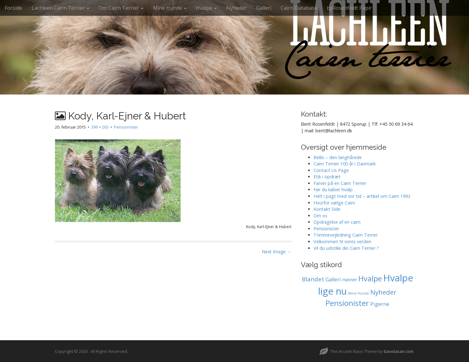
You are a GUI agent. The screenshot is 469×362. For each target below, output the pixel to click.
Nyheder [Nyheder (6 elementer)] (383, 292)
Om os (320, 216)
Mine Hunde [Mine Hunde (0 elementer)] (358, 293)
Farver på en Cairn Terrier (340, 183)
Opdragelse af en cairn (337, 222)
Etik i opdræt (327, 177)
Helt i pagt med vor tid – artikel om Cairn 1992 (362, 196)
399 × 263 (99, 127)
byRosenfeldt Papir (349, 7)
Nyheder (236, 7)
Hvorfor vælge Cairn (334, 203)
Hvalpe (206, 7)
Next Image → (276, 252)
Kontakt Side (327, 209)
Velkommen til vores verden (342, 241)
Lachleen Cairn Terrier (60, 7)
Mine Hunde (169, 7)
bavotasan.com (398, 351)
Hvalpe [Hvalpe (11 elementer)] (370, 278)
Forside (13, 7)
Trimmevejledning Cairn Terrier (346, 235)
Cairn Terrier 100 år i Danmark (345, 164)
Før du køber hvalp (333, 189)
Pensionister (126, 127)
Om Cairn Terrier (121, 7)
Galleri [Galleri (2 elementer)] (333, 279)
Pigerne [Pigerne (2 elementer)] (379, 304)
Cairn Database (299, 7)
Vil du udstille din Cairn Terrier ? (346, 248)
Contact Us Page (331, 170)
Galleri (263, 7)
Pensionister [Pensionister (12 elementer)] (347, 303)
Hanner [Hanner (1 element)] (349, 280)
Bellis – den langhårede (338, 157)
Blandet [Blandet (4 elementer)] (313, 279)
